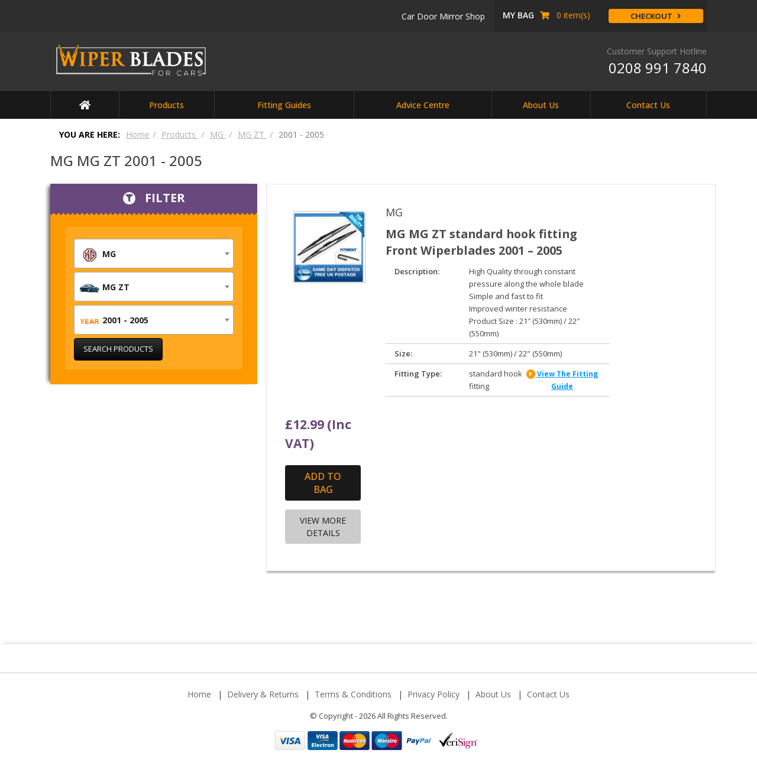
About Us (541, 105)
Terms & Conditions (353, 694)
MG (218, 134)
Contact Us (648, 105)
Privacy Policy (433, 694)
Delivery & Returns (263, 694)
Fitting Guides (284, 105)
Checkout (655, 16)
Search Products (118, 348)
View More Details (323, 527)
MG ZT (252, 134)
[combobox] (154, 253)
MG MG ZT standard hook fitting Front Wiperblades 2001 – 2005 (485, 242)
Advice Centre (422, 105)
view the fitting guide (562, 380)
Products (166, 105)
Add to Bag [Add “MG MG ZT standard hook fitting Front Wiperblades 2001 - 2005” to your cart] (323, 483)
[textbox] (154, 254)
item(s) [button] (546, 15)
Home (138, 134)
